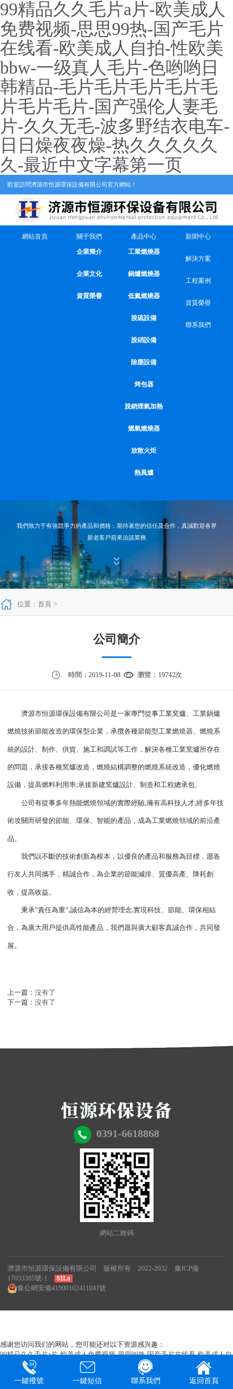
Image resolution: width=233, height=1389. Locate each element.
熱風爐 (144, 472)
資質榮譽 (89, 296)
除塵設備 (143, 362)
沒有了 (45, 992)
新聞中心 (198, 236)
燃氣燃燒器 (144, 428)
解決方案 (198, 258)
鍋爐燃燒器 (144, 273)
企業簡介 (89, 251)
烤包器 (144, 384)
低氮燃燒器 (144, 296)
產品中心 (143, 236)
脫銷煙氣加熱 (144, 406)
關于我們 (89, 236)
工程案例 (198, 280)
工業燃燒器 (144, 251)
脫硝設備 (143, 340)
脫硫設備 (143, 318)
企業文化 (89, 273)
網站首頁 (35, 236)
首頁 (45, 604)
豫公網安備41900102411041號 (56, 1288)
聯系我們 (198, 324)
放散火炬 (143, 450)
